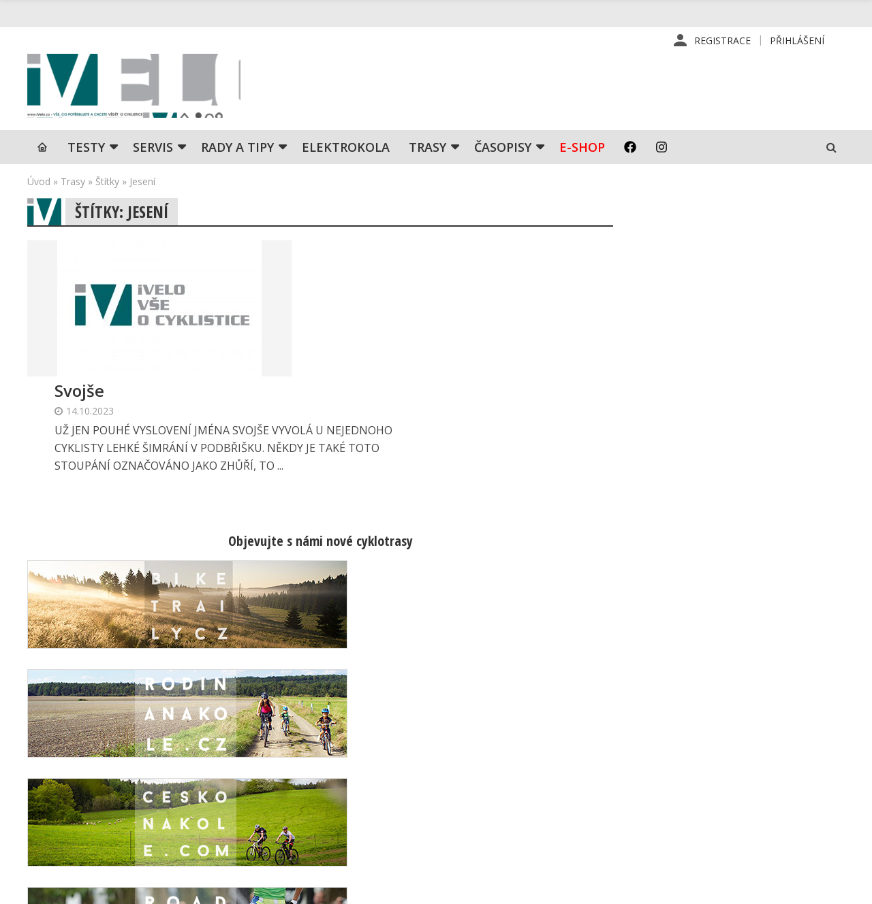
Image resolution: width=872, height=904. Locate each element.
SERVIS (153, 153)
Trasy (427, 153)
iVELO (143, 89)
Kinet (831, 886)
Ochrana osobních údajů (539, 834)
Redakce (504, 725)
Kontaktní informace (724, 747)
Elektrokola (346, 153)
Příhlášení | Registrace (731, 725)
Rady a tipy (237, 153)
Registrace (722, 40)
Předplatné (510, 747)
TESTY (86, 153)
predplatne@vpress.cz (369, 802)
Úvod (38, 187)
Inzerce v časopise (528, 769)
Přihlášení (797, 40)
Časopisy (502, 153)
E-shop (582, 153)
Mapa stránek (710, 769)
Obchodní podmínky (530, 813)
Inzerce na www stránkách (546, 791)
